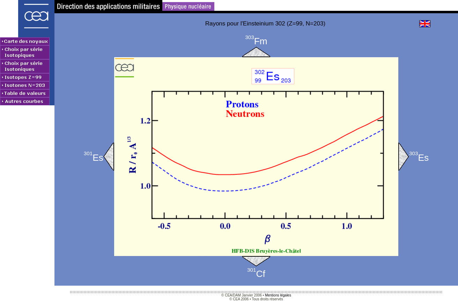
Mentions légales (278, 295)
